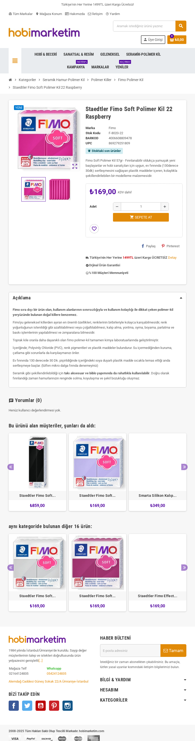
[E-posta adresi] (130, 650)
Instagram (67, 706)
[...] (40, 660)
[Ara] (149, 26)
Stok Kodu (93, 133)
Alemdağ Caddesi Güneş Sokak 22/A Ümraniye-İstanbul (48, 681)
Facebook (14, 706)
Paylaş (149, 246)
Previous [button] (10, 467)
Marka (90, 128)
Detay (172, 257)
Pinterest (171, 246)
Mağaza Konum (49, 14)
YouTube (41, 706)
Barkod (92, 138)
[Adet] (141, 207)
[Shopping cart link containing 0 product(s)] (176, 39)
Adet (93, 206)
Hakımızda (75, 14)
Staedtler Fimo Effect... (157, 596)
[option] (37, 472)
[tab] (97, 297)
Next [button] (184, 467)
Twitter (27, 706)
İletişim (95, 14)
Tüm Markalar (20, 14)
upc (89, 143)
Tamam (173, 650)
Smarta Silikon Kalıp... (157, 495)
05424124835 (56, 673)
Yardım (113, 14)
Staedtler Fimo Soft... (37, 495)
